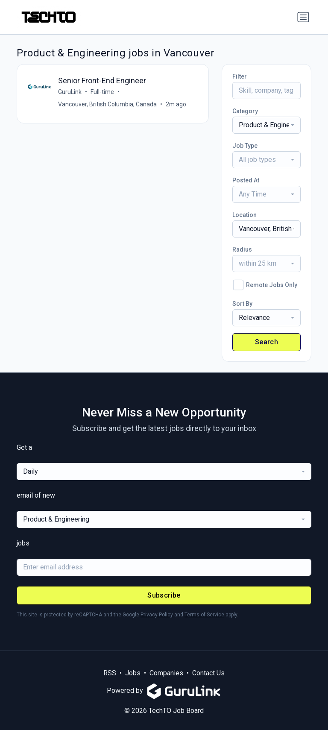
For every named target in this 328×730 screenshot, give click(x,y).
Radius (242, 249)
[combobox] (266, 125)
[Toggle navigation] (303, 17)
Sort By (242, 303)
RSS (109, 673)
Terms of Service (204, 615)
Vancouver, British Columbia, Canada (107, 104)
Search (266, 342)
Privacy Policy (157, 615)
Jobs (133, 673)
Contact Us (208, 673)
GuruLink (70, 91)
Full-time (102, 91)
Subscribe (164, 595)
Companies (166, 673)
